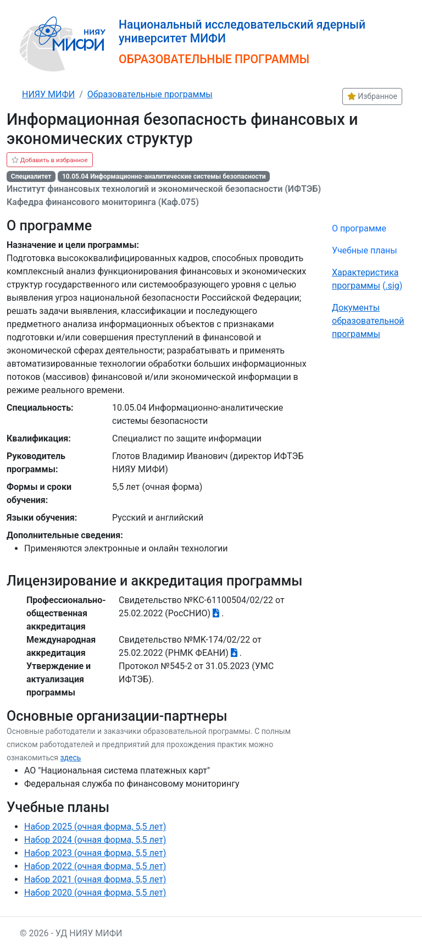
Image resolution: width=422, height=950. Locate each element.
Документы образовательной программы (368, 320)
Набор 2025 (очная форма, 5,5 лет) (95, 826)
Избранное (372, 96)
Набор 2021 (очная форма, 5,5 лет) (95, 879)
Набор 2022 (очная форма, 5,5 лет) (95, 866)
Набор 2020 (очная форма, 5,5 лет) (95, 892)
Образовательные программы (150, 94)
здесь (70, 757)
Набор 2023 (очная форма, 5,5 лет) (95, 853)
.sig (392, 285)
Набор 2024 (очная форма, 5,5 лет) (95, 840)
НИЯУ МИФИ (48, 94)
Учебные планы (364, 250)
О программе (359, 228)
